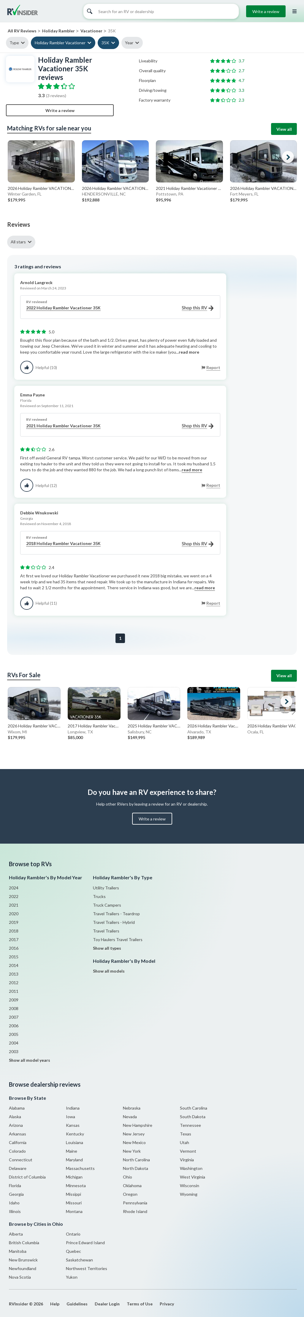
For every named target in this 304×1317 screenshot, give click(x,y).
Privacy (167, 1303)
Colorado (17, 1151)
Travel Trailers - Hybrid (114, 922)
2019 (13, 922)
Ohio (127, 1176)
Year (129, 42)
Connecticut (20, 1159)
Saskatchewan (79, 1259)
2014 (13, 965)
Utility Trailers (106, 887)
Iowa (70, 1116)
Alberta (16, 1233)
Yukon (71, 1277)
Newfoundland (22, 1268)
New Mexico (134, 1142)
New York (132, 1151)
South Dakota (192, 1116)
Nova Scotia (20, 1277)
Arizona (16, 1125)
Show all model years (29, 1060)
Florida (15, 1185)
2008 (13, 1008)
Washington (191, 1168)
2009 (13, 999)
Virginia (187, 1159)
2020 (13, 913)
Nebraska (131, 1107)
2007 (13, 1017)
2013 (13, 973)
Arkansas (17, 1133)
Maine (71, 1151)
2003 (13, 1051)
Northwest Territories (86, 1268)
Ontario (73, 1233)
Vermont (188, 1151)
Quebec (73, 1251)
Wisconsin (189, 1185)
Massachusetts (80, 1168)
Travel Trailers (106, 930)
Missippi (73, 1194)
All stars (18, 241)
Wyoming (188, 1194)
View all (284, 129)
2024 (13, 887)
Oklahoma (132, 1185)
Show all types (107, 948)
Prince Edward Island (85, 1242)
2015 (13, 956)
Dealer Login (107, 1303)
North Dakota (135, 1168)
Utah (184, 1142)
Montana (74, 1211)
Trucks (99, 896)
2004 (13, 1042)
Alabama (17, 1107)
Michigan (74, 1176)
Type (14, 42)
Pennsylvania (135, 1202)
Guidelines (77, 1303)
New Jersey (134, 1133)
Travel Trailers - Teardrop (116, 913)
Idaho (14, 1202)
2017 (13, 939)
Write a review (265, 11)
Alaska (15, 1116)
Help (54, 1303)
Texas (185, 1133)
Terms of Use (140, 1303)
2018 (13, 930)
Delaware (17, 1168)
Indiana (73, 1107)
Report (213, 367)
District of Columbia (27, 1176)
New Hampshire (137, 1125)
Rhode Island (135, 1211)
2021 (13, 905)
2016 (13, 948)
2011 (13, 991)
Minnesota (76, 1185)
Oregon (130, 1194)
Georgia (16, 1194)
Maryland (74, 1159)
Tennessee (190, 1125)
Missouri (74, 1202)
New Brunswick (23, 1259)
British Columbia (24, 1242)
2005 (13, 1034)
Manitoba (17, 1251)
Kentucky (75, 1133)
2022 (13, 896)
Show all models (109, 970)
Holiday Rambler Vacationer (60, 42)
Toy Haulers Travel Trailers (117, 939)
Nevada (130, 1116)
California (17, 1142)
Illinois (15, 1211)
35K (105, 42)
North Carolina (136, 1159)
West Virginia (192, 1176)
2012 (13, 982)
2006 (13, 1025)
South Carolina (193, 1107)
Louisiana (74, 1142)
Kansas (73, 1125)
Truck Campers (107, 905)
